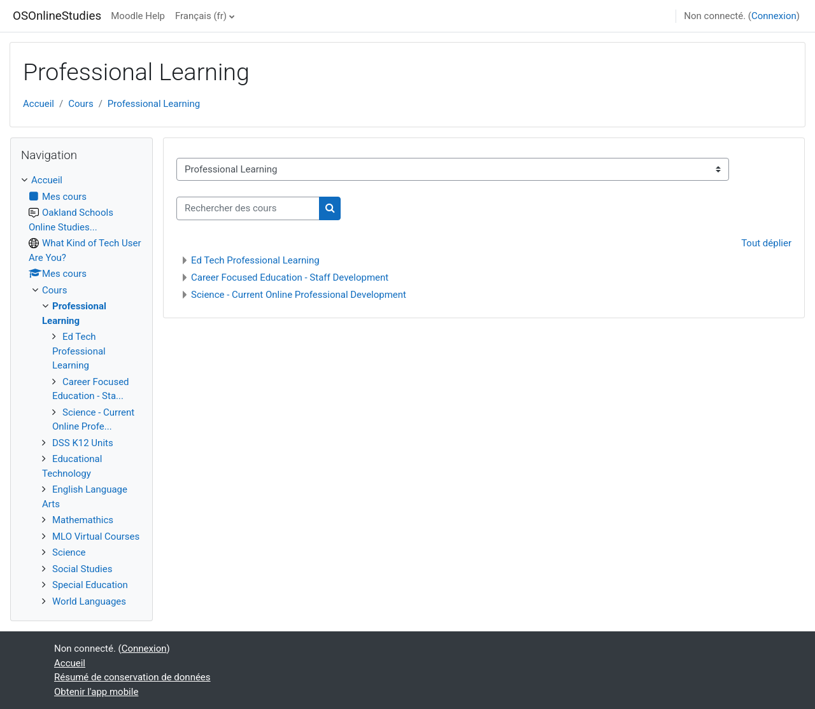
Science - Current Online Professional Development (298, 294)
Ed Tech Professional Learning (255, 260)
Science (68, 552)
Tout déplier (766, 243)
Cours (80, 103)
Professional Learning (154, 103)
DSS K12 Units (82, 443)
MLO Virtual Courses (95, 536)
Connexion (774, 16)
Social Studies (82, 569)
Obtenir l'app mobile (96, 692)
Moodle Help (138, 16)
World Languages (89, 601)
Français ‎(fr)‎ (201, 16)
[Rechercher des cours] (248, 208)
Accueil (38, 103)
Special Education (90, 585)
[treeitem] (81, 390)
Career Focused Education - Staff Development (289, 277)
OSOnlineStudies (57, 16)
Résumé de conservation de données (132, 677)
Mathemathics (82, 520)
